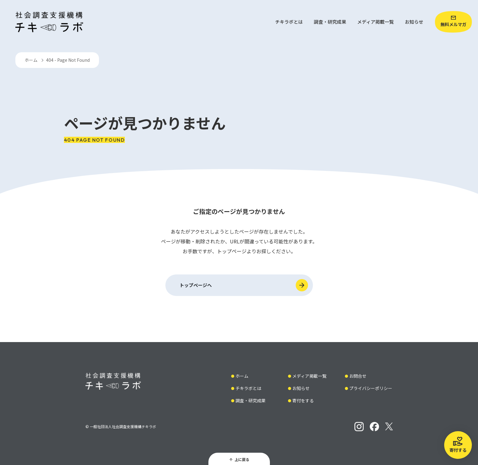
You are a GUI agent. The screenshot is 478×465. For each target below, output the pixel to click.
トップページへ (196, 285)
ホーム (31, 60)
